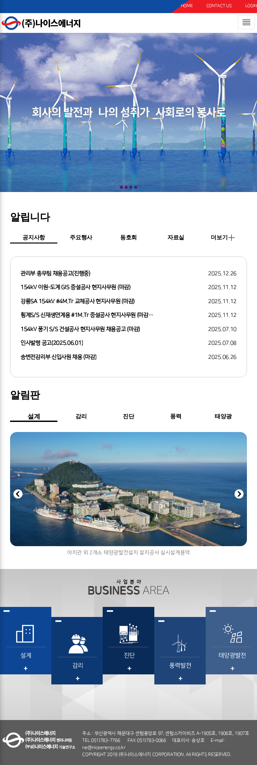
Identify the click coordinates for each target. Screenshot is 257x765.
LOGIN (251, 5)
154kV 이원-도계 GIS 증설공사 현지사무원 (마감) (75, 287)
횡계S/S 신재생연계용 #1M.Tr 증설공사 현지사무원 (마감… (86, 315)
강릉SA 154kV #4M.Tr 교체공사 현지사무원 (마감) (77, 301)
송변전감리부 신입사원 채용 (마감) (58, 357)
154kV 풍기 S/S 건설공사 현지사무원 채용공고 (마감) (80, 329)
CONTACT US (219, 5)
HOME (187, 5)
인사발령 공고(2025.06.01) (51, 343)
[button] (239, 495)
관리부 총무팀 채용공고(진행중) (55, 274)
